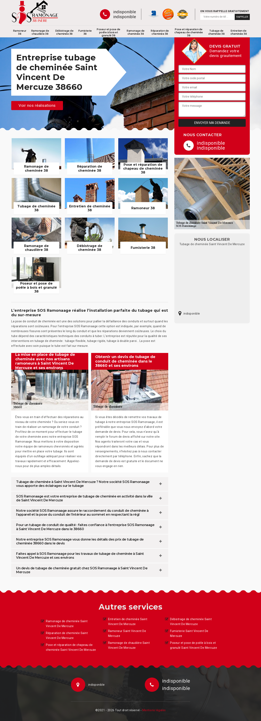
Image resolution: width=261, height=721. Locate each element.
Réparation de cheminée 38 (160, 32)
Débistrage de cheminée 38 (64, 32)
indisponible (124, 11)
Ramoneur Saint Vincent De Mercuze (127, 633)
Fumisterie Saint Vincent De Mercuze (189, 633)
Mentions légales (154, 710)
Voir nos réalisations (37, 105)
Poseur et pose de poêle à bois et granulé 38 (108, 32)
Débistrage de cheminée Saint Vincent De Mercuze (191, 622)
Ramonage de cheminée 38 (136, 32)
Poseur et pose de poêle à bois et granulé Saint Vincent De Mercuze (193, 645)
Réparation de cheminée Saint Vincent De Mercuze (67, 635)
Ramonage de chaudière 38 (40, 32)
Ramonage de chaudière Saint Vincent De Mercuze (129, 645)
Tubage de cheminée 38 (216, 32)
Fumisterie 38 (85, 32)
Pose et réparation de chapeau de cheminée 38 (188, 32)
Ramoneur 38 (19, 32)
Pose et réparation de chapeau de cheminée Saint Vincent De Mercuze (71, 647)
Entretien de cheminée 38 (238, 32)
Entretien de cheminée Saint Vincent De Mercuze (127, 622)
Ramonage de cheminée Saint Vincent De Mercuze (66, 624)
